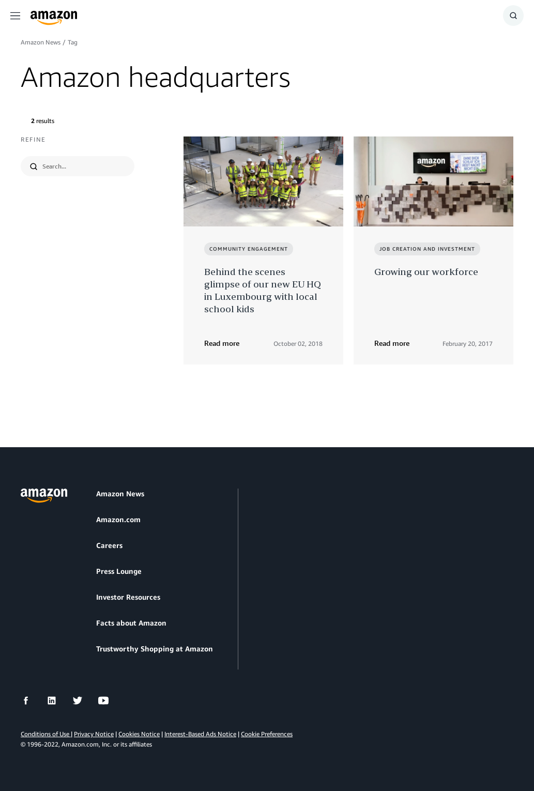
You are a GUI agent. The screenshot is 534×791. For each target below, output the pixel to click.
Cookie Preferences (267, 734)
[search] (84, 166)
